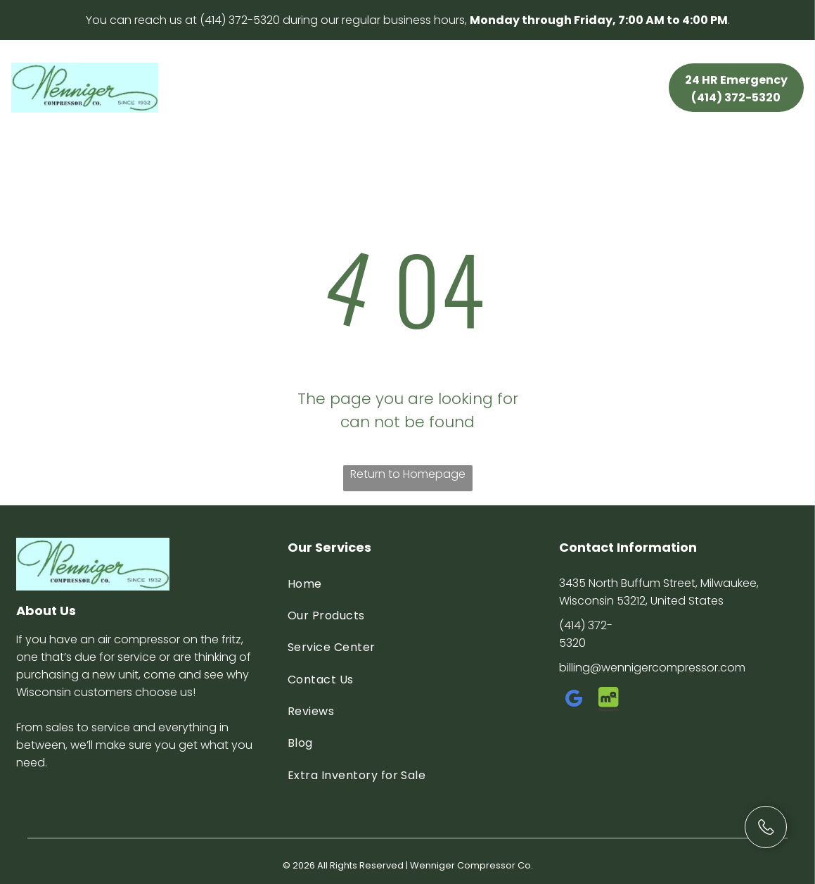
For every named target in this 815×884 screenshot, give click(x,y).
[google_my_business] (574, 700)
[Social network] (608, 700)
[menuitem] (215, 75)
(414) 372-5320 (240, 20)
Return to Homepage (408, 474)
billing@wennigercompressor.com (652, 667)
